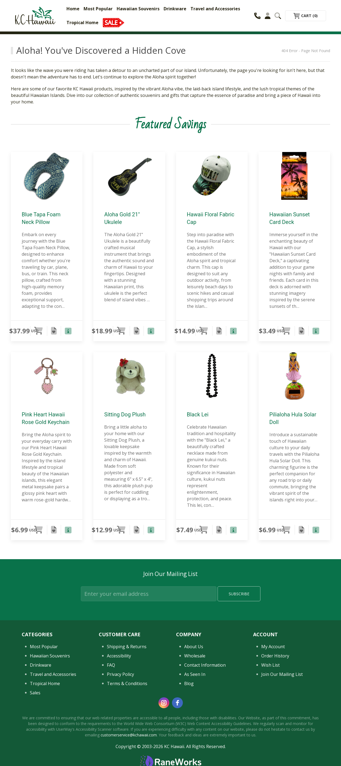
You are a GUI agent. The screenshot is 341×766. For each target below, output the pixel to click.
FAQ (111, 665)
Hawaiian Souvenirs (138, 9)
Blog (189, 683)
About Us (193, 647)
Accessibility (119, 656)
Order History (275, 656)
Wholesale (194, 656)
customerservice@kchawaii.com (129, 734)
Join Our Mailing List (282, 674)
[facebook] (177, 702)
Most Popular (98, 9)
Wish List (270, 665)
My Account (273, 647)
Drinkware (175, 9)
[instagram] (163, 702)
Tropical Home (82, 23)
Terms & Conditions (127, 683)
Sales (35, 693)
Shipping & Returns (126, 647)
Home (72, 9)
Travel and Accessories (215, 9)
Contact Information (205, 665)
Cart (306, 15)
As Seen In (194, 674)
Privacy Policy (120, 674)
